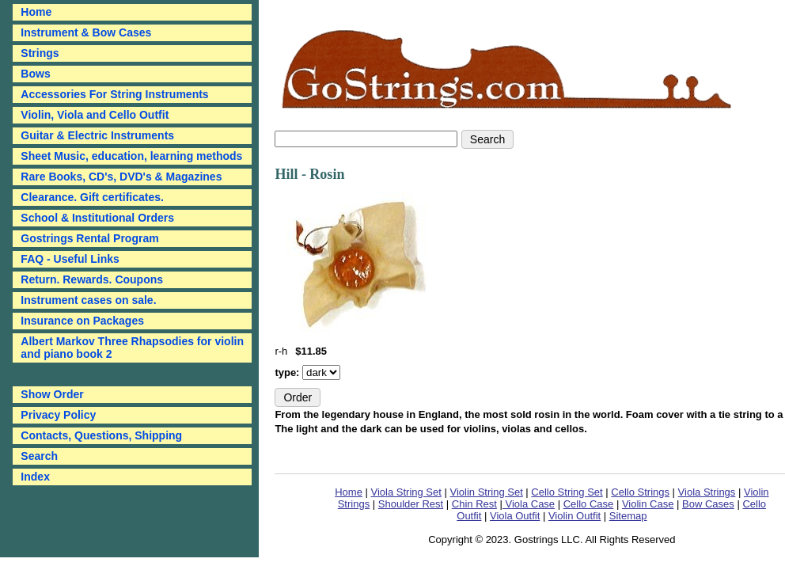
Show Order (52, 394)
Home (348, 492)
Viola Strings (707, 492)
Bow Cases (708, 504)
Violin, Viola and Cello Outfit (95, 114)
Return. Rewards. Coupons (92, 279)
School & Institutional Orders (97, 217)
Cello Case (588, 504)
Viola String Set (406, 492)
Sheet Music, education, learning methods (131, 156)
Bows (35, 73)
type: (288, 372)
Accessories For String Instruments (114, 94)
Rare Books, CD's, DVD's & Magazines (121, 176)
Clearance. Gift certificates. (92, 197)
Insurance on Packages (82, 320)
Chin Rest (474, 504)
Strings (40, 53)
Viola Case (528, 504)
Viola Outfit (515, 516)
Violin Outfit (574, 516)
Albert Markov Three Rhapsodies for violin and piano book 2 (132, 347)
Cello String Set (566, 492)
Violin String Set (485, 492)
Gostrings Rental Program (89, 238)
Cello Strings (640, 492)
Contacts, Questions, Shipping (101, 435)
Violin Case (648, 504)
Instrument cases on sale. (88, 300)
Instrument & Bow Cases (86, 32)
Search (39, 456)
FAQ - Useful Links (70, 259)
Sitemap (628, 516)
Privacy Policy (58, 414)
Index (35, 476)
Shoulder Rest (410, 504)
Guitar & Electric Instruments (97, 135)
